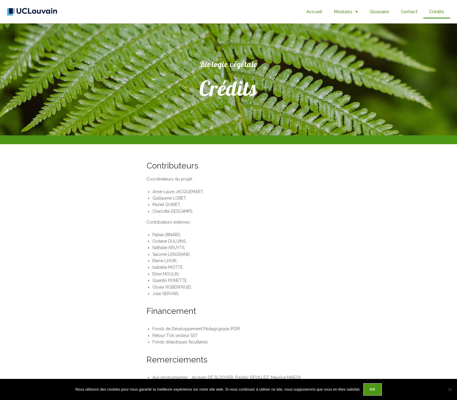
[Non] (450, 389)
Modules (346, 12)
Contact (409, 11)
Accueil (314, 11)
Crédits (436, 11)
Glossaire (379, 11)
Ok (372, 389)
